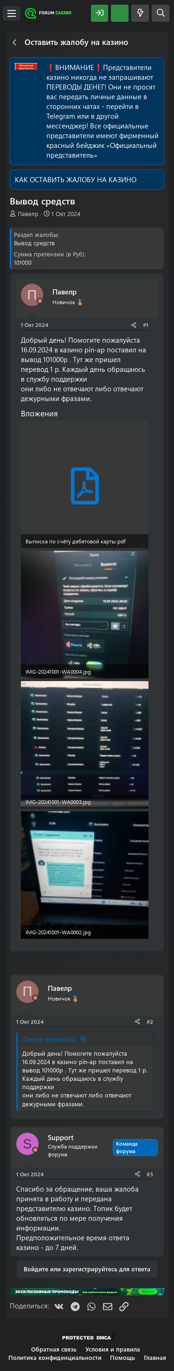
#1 (145, 324)
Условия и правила (112, 1349)
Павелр (28, 213)
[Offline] (40, 301)
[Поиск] (160, 13)
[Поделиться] (134, 324)
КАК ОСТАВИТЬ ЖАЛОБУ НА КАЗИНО (75, 179)
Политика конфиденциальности (55, 1357)
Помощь (122, 1357)
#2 (150, 1021)
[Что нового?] (140, 13)
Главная (155, 1357)
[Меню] (11, 13)
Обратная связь (54, 1349)
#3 (150, 1174)
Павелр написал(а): (49, 1039)
